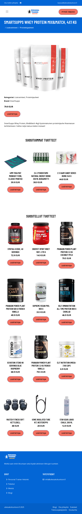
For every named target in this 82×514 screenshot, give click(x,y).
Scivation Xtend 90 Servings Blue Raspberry (15, 365)
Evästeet (73, 507)
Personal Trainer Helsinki (18, 479)
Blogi (10, 493)
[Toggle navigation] (7, 12)
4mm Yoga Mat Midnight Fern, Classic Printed (15, 176)
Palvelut (11, 484)
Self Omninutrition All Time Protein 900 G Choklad (66, 308)
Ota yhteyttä (63, 507)
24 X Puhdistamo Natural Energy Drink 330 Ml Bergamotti (41, 176)
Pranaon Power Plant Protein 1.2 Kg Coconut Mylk (66, 252)
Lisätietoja (12, 114)
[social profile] (20, 3)
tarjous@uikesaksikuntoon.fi (67, 3)
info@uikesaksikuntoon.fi (55, 479)
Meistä (11, 488)
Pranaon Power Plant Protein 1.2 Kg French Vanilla (41, 365)
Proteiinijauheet (27, 27)
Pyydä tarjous (68, 12)
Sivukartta (73, 510)
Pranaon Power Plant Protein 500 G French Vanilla (15, 308)
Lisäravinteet (12, 27)
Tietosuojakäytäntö (59, 510)
